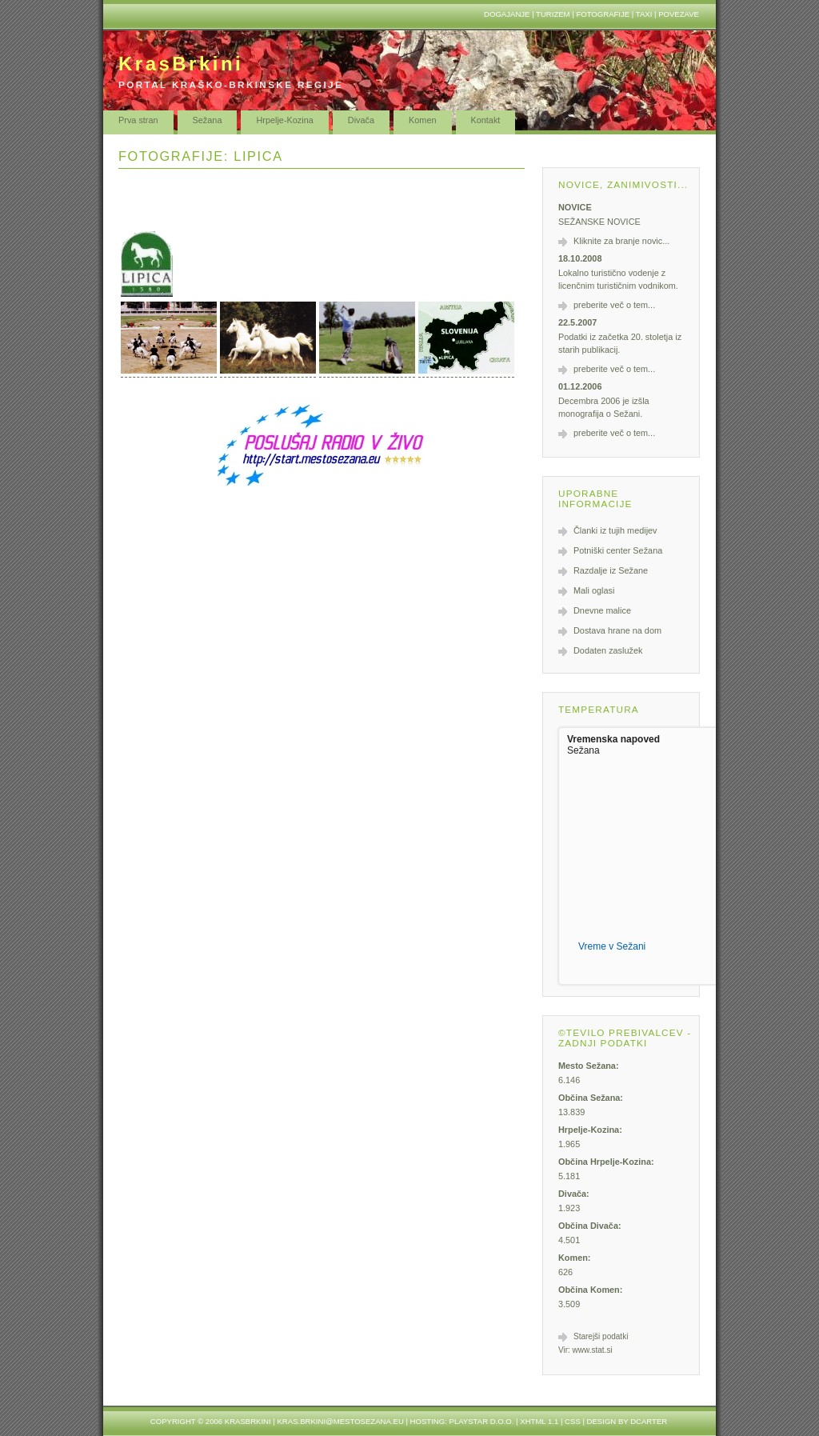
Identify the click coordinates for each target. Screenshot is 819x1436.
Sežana (207, 120)
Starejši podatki (600, 1336)
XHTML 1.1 (539, 1421)
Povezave (678, 14)
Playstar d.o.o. (481, 1421)
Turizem (553, 14)
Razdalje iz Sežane (610, 570)
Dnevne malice (602, 610)
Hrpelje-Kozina (284, 120)
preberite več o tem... (614, 305)
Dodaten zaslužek (607, 650)
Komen (422, 120)
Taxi (644, 14)
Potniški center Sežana (617, 550)
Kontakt (486, 120)
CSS (573, 1421)
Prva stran (138, 120)
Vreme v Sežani (611, 947)
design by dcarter (627, 1421)
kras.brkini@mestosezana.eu (340, 1421)
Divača (361, 120)
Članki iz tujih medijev (615, 530)
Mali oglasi (593, 590)
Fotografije (602, 14)
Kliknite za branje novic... (621, 241)
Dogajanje (506, 14)
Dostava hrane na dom (617, 630)
